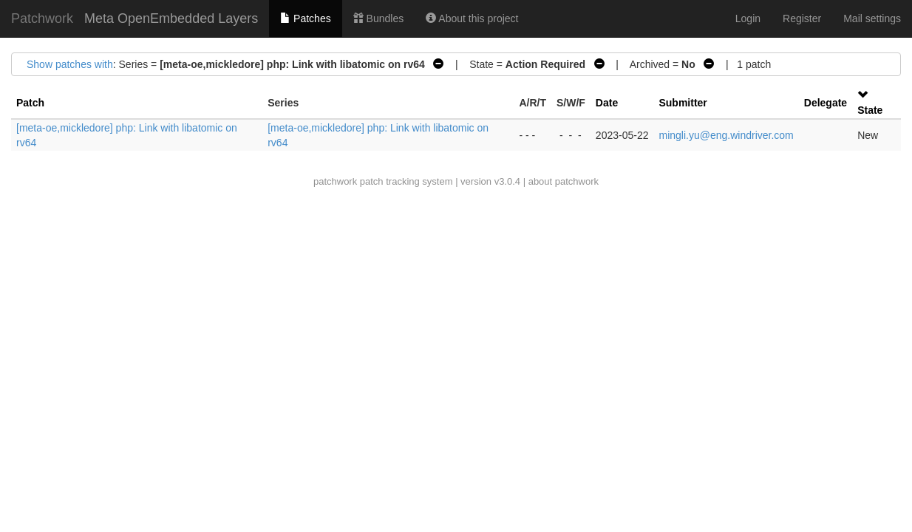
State (869, 110)
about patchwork (563, 181)
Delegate (825, 103)
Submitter (683, 103)
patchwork (335, 181)
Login (747, 18)
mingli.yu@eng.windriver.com (726, 135)
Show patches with (70, 64)
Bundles (378, 18)
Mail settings (872, 18)
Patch (30, 103)
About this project (472, 18)
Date (607, 103)
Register (802, 18)
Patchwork (42, 18)
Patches (305, 18)
